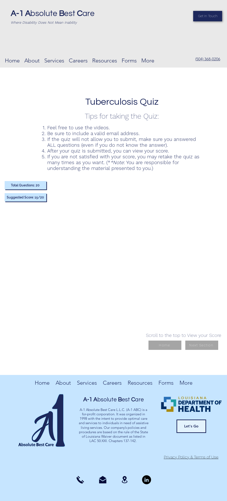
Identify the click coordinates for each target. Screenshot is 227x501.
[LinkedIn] (146, 479)
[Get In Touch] (207, 16)
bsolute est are (53, 13)
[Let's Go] (191, 426)
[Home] (164, 345)
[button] (104, 60)
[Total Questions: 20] (25, 185)
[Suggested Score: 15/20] (25, 197)
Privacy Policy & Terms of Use (191, 457)
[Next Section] (201, 345)
